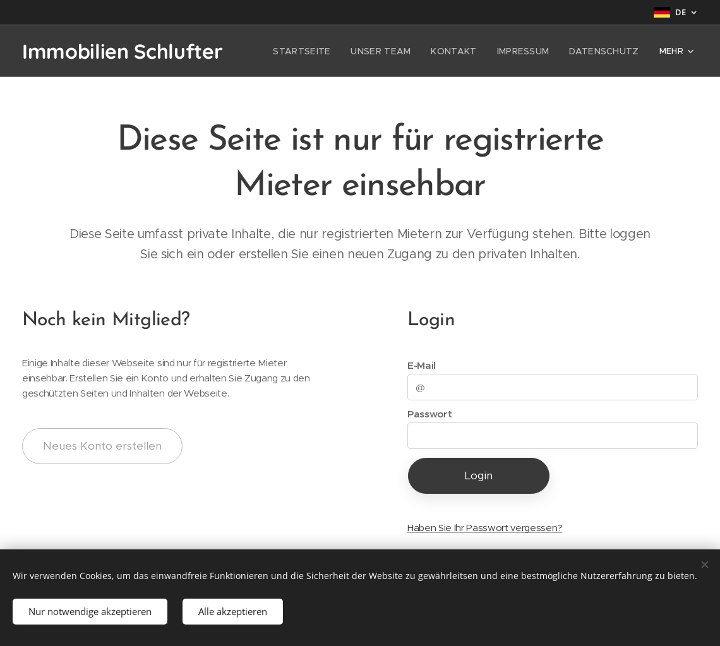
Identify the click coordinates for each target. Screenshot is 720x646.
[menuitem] (324, 51)
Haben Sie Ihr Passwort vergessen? (484, 528)
